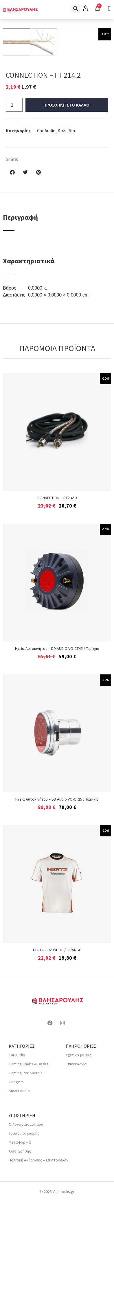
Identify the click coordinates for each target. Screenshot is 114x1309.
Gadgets (16, 1189)
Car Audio (46, 238)
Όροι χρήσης (20, 1258)
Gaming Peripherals (26, 1180)
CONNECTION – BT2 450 (57, 605)
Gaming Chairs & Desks (28, 1171)
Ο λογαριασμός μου (26, 1231)
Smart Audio (19, 1198)
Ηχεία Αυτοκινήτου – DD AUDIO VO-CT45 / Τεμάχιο (57, 755)
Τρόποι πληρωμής (24, 1240)
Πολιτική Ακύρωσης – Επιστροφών (38, 1267)
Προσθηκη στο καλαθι (67, 212)
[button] (75, 8)
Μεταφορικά (20, 1249)
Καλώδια (66, 238)
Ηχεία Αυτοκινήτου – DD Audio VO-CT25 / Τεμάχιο (57, 906)
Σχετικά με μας (78, 1162)
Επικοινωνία (76, 1171)
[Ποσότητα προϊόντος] (14, 212)
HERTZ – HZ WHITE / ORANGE (57, 1057)
